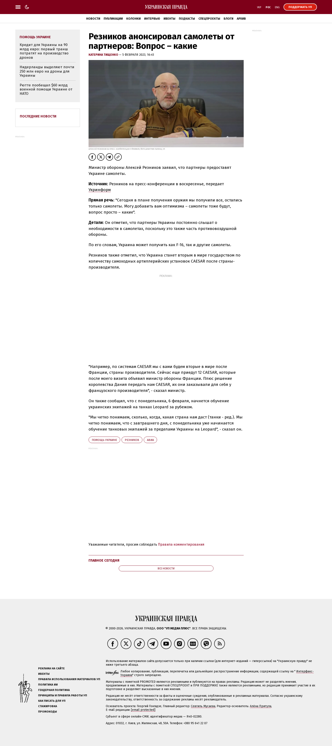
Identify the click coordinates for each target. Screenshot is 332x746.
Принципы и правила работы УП (62, 695)
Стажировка (47, 706)
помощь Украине (104, 440)
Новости (93, 19)
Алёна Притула (260, 706)
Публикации (113, 19)
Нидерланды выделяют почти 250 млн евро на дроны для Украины (47, 71)
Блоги (228, 19)
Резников (132, 440)
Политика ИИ (48, 684)
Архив (241, 19)
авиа (150, 440)
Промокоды (47, 711)
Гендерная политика (54, 690)
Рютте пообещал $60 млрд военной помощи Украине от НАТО (46, 89)
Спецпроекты (209, 19)
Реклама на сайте (51, 668)
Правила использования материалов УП (69, 679)
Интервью (152, 19)
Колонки (133, 19)
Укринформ (100, 189)
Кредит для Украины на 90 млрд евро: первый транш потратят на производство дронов (44, 51)
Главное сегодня (104, 560)
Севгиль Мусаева (203, 706)
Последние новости (38, 116)
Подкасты (187, 19)
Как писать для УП (51, 700)
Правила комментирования (181, 544)
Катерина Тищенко (104, 55)
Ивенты (169, 19)
